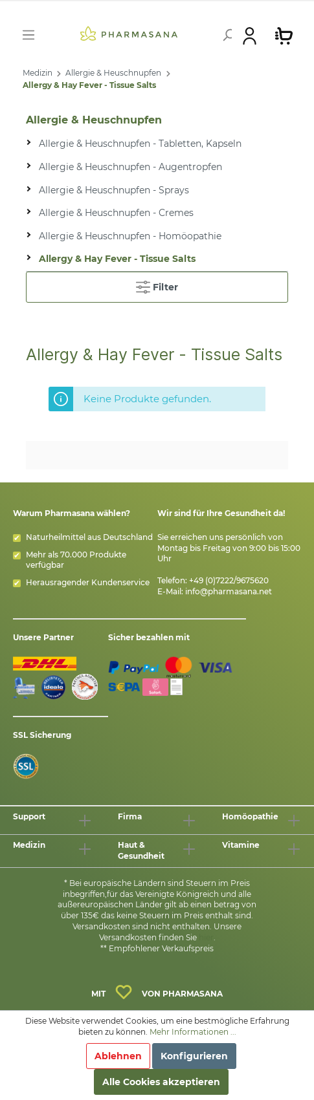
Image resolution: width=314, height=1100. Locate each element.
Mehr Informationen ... (193, 1032)
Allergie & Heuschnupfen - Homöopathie (130, 236)
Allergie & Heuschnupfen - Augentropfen (130, 167)
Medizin (37, 73)
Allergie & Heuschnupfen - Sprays (114, 190)
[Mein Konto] (249, 35)
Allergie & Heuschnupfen (113, 73)
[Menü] (28, 35)
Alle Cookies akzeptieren (161, 1082)
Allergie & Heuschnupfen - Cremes (116, 213)
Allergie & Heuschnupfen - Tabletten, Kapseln (140, 143)
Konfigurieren (194, 1056)
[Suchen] (222, 35)
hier (206, 937)
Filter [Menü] (157, 284)
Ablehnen (118, 1056)
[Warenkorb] (284, 35)
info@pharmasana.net (228, 591)
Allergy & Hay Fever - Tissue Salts (89, 85)
